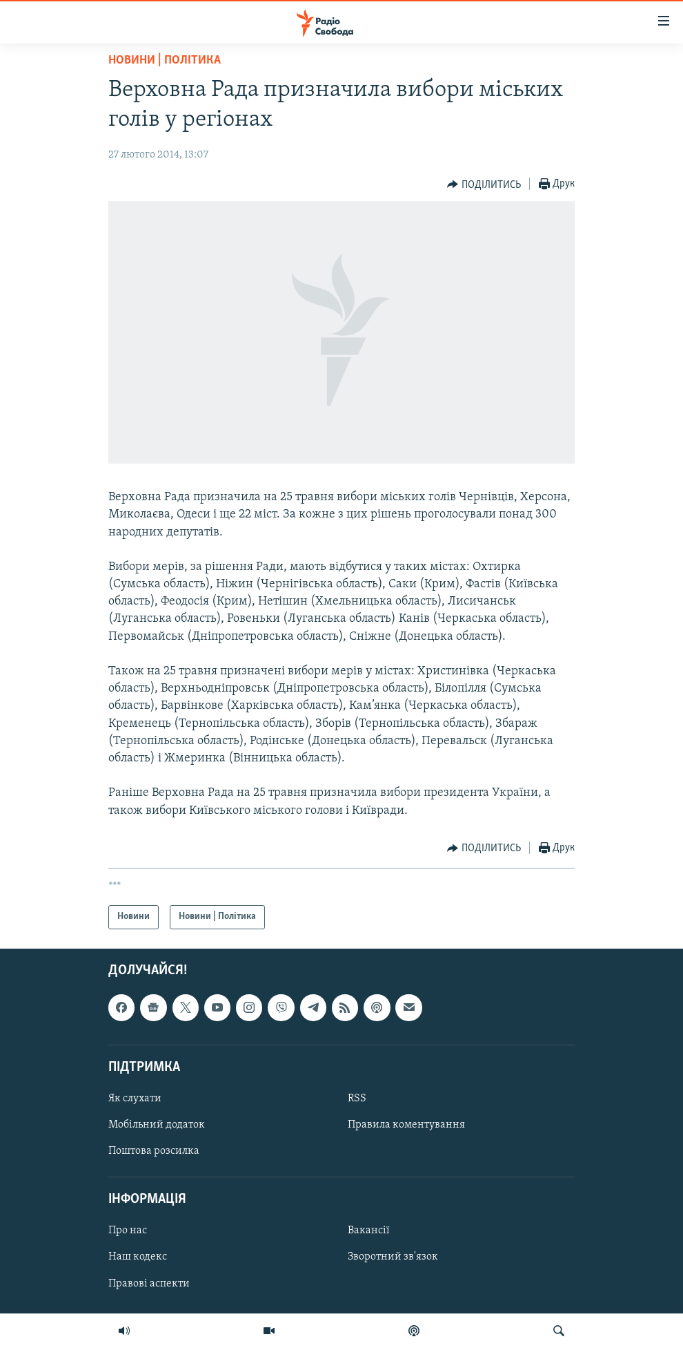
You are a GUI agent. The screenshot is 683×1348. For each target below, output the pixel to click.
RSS (357, 1098)
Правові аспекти (149, 1283)
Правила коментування (406, 1124)
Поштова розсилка (153, 1151)
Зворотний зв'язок (393, 1256)
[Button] (484, 184)
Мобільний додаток (156, 1124)
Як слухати (134, 1098)
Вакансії (369, 1230)
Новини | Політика (164, 60)
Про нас (127, 1230)
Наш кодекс (137, 1256)
